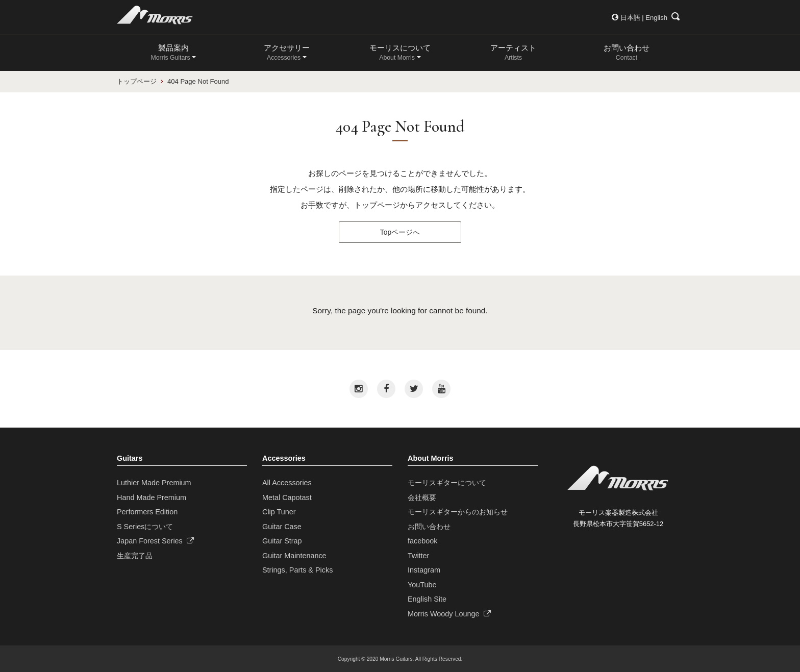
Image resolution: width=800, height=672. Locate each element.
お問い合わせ (626, 52)
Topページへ (400, 232)
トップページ (137, 81)
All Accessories (287, 483)
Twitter (418, 556)
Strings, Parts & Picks (297, 570)
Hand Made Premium (151, 497)
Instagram (424, 570)
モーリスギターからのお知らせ (458, 512)
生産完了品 (135, 556)
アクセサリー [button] (287, 52)
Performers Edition (147, 512)
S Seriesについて (145, 526)
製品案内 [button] (170, 52)
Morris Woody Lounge (449, 614)
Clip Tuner (279, 512)
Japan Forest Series (155, 541)
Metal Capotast (287, 497)
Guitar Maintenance (294, 556)
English (656, 17)
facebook (422, 541)
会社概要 (422, 497)
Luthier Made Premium (154, 483)
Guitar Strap (282, 541)
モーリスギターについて (447, 483)
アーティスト (513, 52)
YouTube (422, 585)
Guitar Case (282, 526)
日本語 (630, 17)
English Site (427, 599)
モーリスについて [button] (400, 52)
